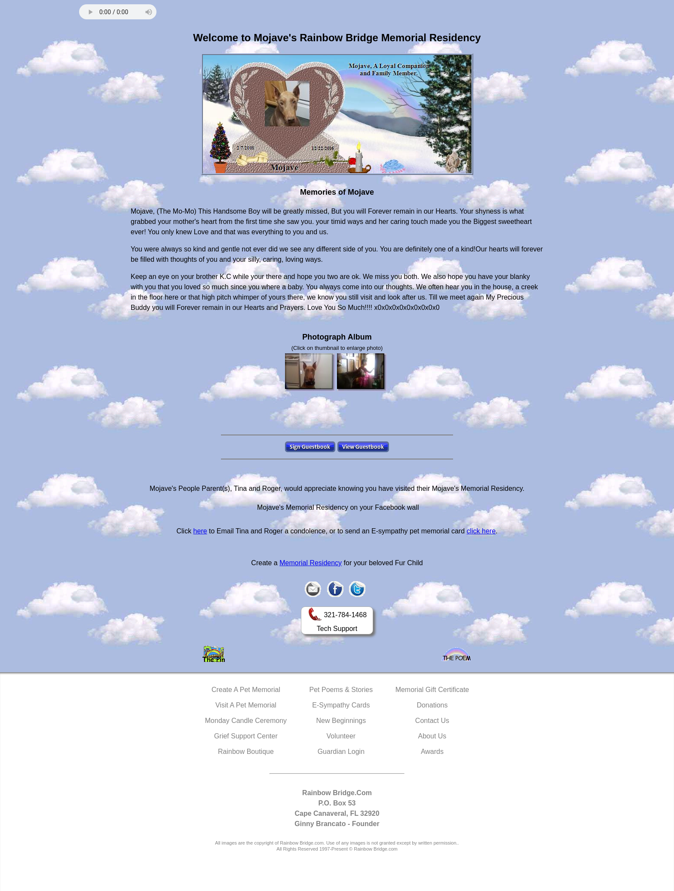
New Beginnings (341, 720)
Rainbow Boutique (246, 751)
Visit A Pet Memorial (245, 705)
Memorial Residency (310, 562)
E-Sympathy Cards (341, 705)
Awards (432, 751)
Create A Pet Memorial (245, 689)
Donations (432, 705)
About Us (432, 736)
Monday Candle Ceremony (246, 720)
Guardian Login (341, 751)
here (200, 531)
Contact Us (432, 720)
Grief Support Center (246, 736)
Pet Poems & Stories (341, 689)
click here (481, 531)
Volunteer (341, 736)
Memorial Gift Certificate (432, 689)
